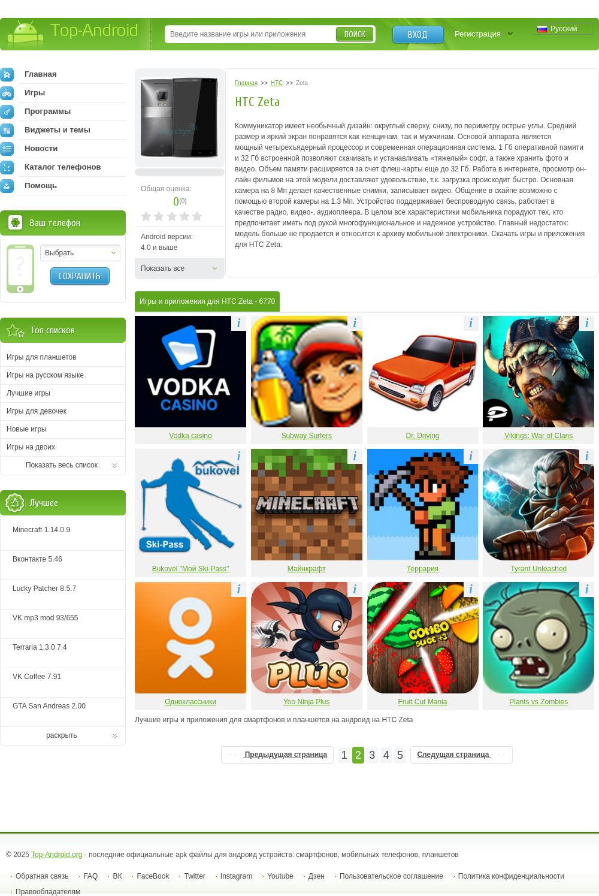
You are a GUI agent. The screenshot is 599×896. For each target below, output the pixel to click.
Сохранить (80, 276)
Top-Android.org (56, 854)
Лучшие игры (28, 393)
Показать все (162, 268)
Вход (418, 34)
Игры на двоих (31, 447)
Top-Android (73, 35)
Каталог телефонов (50, 167)
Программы (35, 111)
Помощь (28, 186)
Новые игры (27, 429)
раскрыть (61, 735)
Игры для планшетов (42, 357)
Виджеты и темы (45, 130)
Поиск (354, 34)
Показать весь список (62, 465)
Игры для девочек (36, 411)
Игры (22, 93)
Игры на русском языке (45, 375)
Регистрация (478, 33)
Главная (28, 74)
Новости (29, 149)
